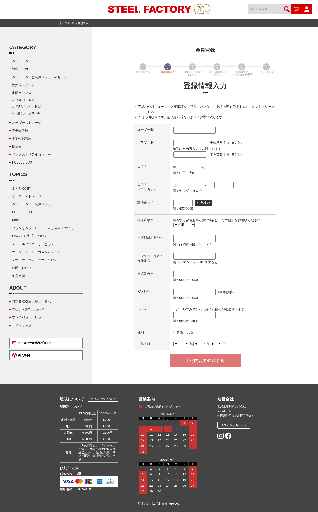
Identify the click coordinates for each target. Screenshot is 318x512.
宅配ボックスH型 (28, 106)
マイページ (307, 9)
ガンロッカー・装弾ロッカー (33, 204)
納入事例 (18, 276)
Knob (15, 220)
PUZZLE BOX (22, 162)
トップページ (67, 23)
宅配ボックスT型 (28, 113)
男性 (180, 332)
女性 (190, 332)
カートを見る (296, 9)
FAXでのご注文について (29, 236)
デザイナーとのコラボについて (34, 260)
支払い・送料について (28, 309)
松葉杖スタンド (23, 85)
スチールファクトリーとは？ (33, 244)
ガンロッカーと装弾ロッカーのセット (39, 77)
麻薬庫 (17, 146)
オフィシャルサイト (233, 425)
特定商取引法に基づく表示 (31, 301)
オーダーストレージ (26, 122)
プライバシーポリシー (28, 317)
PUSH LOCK (25, 100)
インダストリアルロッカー (31, 154)
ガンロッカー (21, 61)
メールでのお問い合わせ (34, 343)
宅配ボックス (21, 93)
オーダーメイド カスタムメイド (36, 252)
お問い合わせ (21, 268)
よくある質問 (21, 188)
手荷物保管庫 (21, 138)
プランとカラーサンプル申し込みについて (43, 228)
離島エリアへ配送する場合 (96, 454)
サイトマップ (21, 325)
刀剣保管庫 (20, 130)
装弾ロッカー (21, 69)
